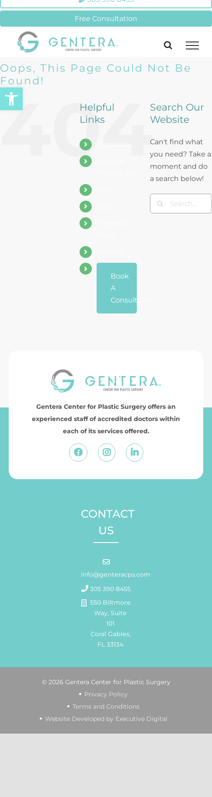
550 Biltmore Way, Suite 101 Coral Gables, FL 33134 (110, 623)
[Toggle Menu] (192, 45)
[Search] (160, 203)
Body (106, 206)
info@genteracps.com (115, 574)
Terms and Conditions (106, 706)
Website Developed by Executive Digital (106, 719)
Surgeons (113, 144)
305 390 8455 (109, 589)
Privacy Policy (106, 694)
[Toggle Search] (168, 45)
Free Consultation (106, 18)
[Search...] (181, 203)
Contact (111, 252)
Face (105, 190)
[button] (11, 98)
